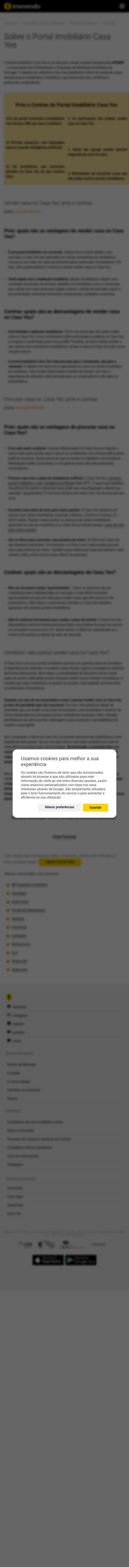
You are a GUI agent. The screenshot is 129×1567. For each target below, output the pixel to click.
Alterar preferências (59, 807)
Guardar (95, 807)
